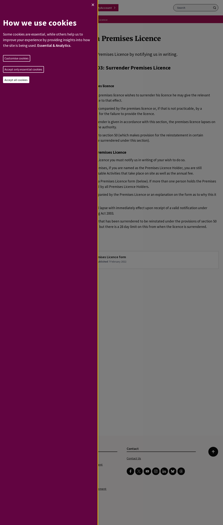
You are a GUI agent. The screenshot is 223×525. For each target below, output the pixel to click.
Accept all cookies (16, 80)
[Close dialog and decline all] (93, 4)
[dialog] (49, 262)
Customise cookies (17, 58)
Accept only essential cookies (23, 69)
